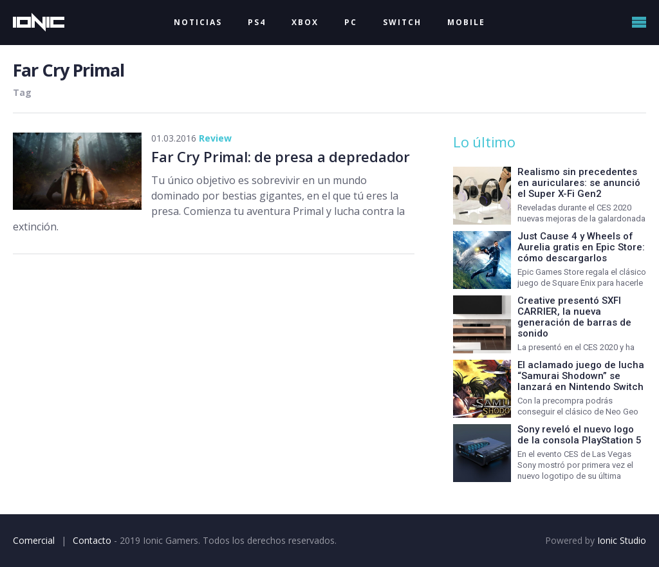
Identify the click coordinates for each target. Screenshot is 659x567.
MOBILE (466, 22)
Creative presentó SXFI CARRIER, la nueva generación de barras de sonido (574, 317)
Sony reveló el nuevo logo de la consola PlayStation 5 (579, 434)
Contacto (92, 540)
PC (350, 22)
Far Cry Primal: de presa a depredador (280, 156)
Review (215, 138)
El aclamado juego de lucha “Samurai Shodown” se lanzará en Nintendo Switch (580, 376)
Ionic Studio (621, 540)
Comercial (34, 540)
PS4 (257, 22)
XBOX (305, 22)
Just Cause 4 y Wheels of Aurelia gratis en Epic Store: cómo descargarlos (581, 247)
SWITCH (402, 22)
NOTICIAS (198, 22)
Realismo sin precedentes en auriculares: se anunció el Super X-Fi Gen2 (578, 183)
